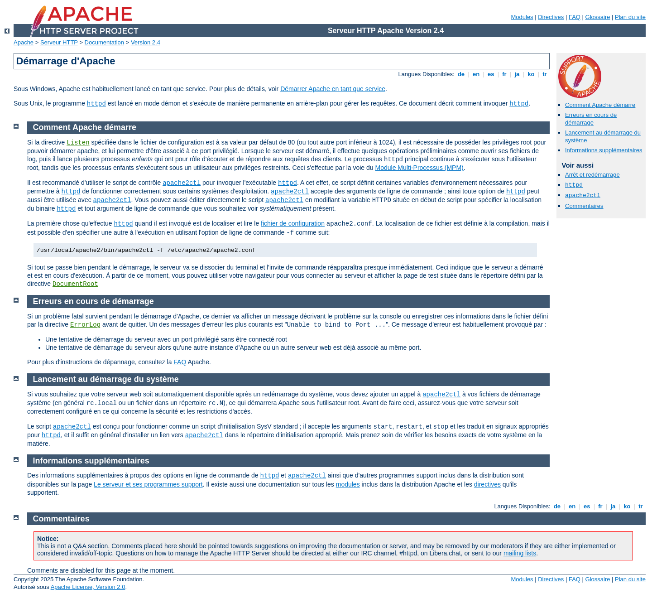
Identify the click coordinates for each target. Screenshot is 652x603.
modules (348, 484)
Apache (24, 42)
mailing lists (519, 553)
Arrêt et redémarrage (592, 174)
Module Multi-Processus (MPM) (419, 167)
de (461, 74)
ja (517, 74)
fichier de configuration (293, 223)
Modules (522, 17)
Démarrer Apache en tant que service (332, 88)
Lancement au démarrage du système (106, 379)
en (476, 74)
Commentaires (584, 206)
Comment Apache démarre (600, 104)
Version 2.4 (145, 42)
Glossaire (597, 17)
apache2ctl (582, 195)
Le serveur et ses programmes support (148, 484)
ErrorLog (85, 324)
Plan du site (630, 17)
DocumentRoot (75, 284)
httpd (96, 103)
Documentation (104, 42)
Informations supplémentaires (603, 150)
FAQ (574, 17)
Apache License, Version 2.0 (88, 587)
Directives (551, 17)
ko (531, 74)
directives (487, 484)
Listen (78, 142)
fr (504, 74)
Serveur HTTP (59, 42)
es (491, 74)
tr (545, 74)
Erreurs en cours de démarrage (591, 118)
